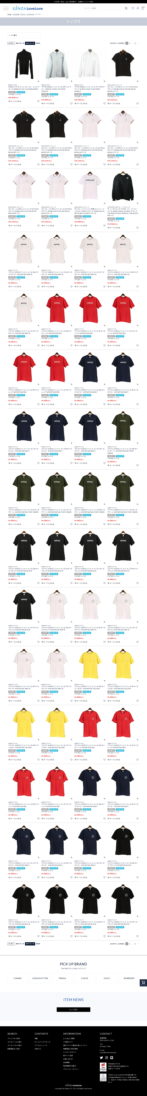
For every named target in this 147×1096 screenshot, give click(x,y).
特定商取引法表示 (69, 1066)
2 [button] (129, 43)
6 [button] (135, 43)
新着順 (38, 43)
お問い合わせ (68, 1059)
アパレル (22, 14)
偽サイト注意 (68, 1055)
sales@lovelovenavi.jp (108, 1052)
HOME (9, 14)
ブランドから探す (13, 1038)
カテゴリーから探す (14, 1042)
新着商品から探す (13, 1049)
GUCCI (107, 978)
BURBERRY (129, 978)
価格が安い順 (20, 43)
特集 (36, 1038)
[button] (138, 43)
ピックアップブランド (43, 1042)
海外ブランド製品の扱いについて (75, 1045)
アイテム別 (16, 14)
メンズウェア (30, 14)
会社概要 (66, 1062)
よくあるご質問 (68, 1038)
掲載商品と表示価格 (70, 1049)
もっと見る (73, 1010)
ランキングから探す (14, 1045)
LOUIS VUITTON (40, 978)
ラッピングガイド (69, 1052)
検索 (126, 8)
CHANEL (18, 978)
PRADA (62, 978)
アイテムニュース (41, 1045)
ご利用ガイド (68, 1042)
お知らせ (38, 1049)
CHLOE (84, 978)
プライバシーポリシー (71, 1069)
